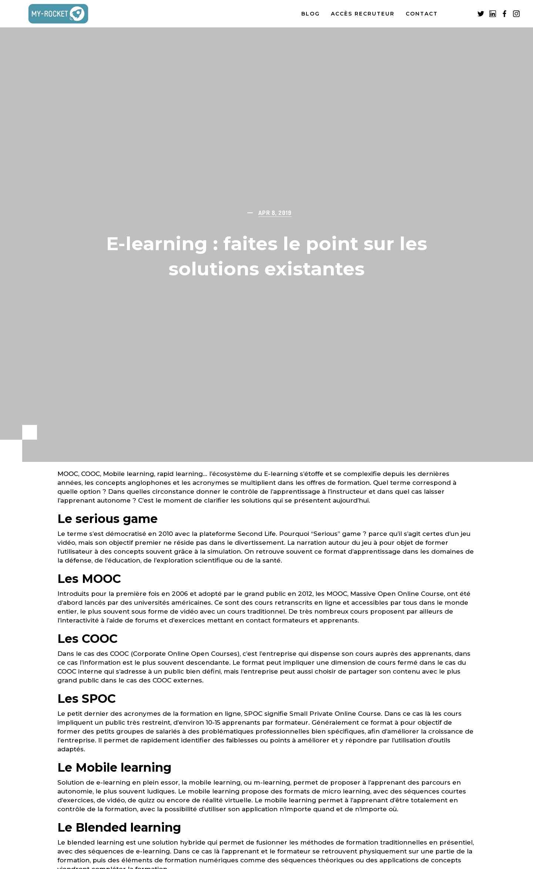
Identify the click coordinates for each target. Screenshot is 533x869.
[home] (66, 14)
